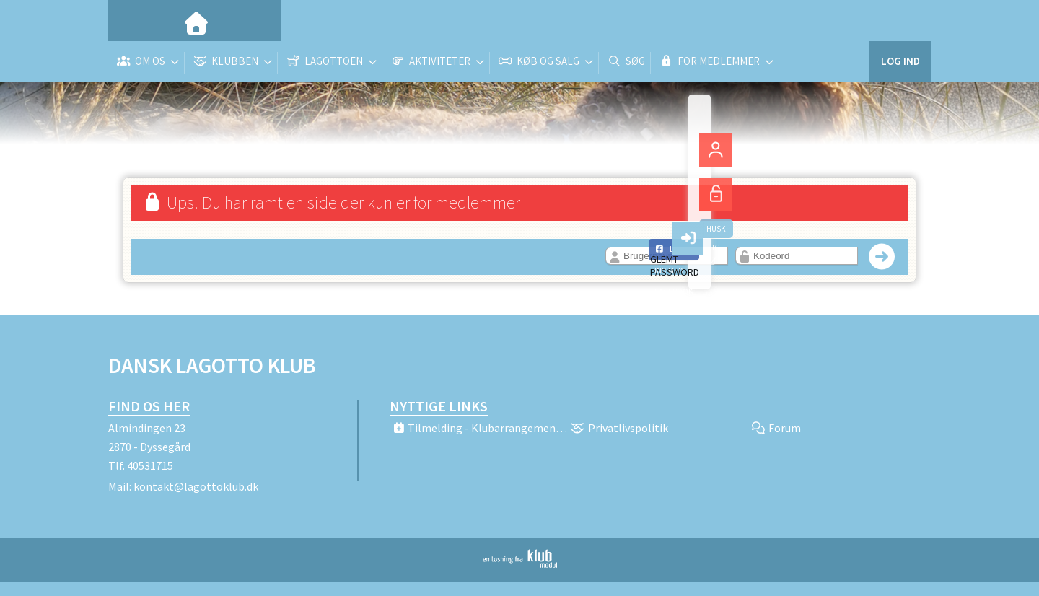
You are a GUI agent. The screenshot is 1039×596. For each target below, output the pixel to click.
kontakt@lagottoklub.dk (195, 486)
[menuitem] (130, 21)
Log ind (900, 21)
